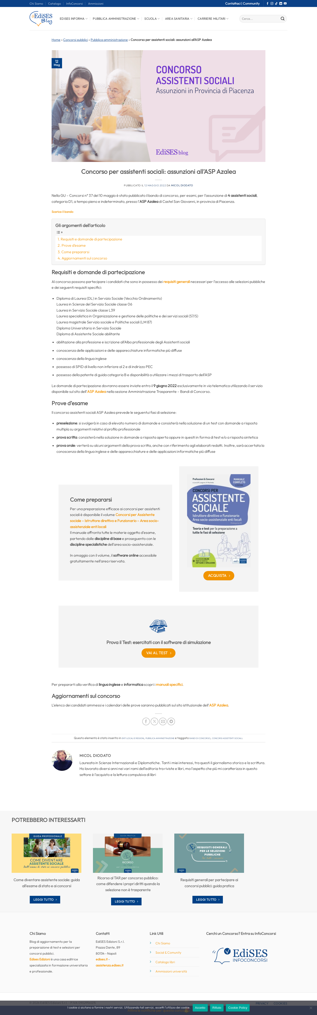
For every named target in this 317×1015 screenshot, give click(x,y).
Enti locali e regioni (133, 738)
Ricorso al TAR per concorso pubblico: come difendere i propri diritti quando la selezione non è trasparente (128, 884)
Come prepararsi (75, 252)
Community (251, 3)
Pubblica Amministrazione (116, 18)
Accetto (200, 1007)
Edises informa (74, 18)
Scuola (152, 18)
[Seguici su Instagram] (272, 3)
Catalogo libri (165, 962)
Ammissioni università (171, 971)
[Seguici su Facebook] (267, 3)
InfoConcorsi (74, 3)
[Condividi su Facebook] (146, 721)
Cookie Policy (237, 1007)
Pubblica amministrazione (109, 40)
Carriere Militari (213, 18)
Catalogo (54, 3)
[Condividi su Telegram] (171, 721)
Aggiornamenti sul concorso (84, 258)
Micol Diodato (182, 185)
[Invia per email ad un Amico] (163, 721)
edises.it (102, 959)
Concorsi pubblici (75, 40)
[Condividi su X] (154, 721)
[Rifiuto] (311, 1009)
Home (56, 40)
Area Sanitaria (178, 18)
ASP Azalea (96, 391)
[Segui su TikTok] (276, 3)
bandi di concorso (199, 738)
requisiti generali (176, 281)
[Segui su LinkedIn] (280, 3)
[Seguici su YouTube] (285, 3)
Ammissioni (95, 3)
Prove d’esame (74, 245)
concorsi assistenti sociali (227, 738)
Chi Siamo (36, 3)
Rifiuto (216, 1007)
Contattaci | (234, 3)
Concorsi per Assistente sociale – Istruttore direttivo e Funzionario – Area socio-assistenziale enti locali (114, 520)
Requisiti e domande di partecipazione (91, 239)
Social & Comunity (168, 952)
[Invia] (283, 19)
